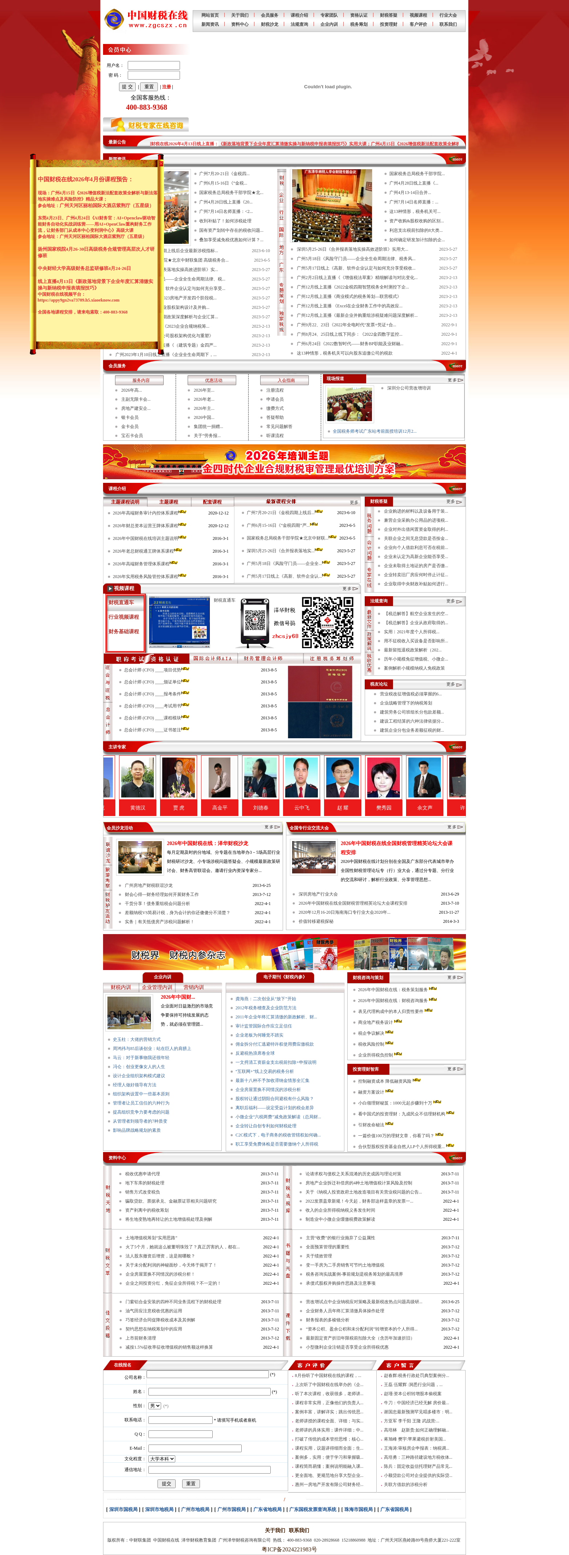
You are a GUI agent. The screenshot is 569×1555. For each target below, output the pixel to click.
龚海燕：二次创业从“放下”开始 (266, 998)
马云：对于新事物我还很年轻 (141, 1057)
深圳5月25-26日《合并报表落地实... (285, 550)
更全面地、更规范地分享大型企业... (329, 1475)
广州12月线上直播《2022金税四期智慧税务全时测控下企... (353, 287)
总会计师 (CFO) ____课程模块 (157, 717)
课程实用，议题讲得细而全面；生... (329, 1448)
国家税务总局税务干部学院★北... (231, 192)
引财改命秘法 (376, 1124)
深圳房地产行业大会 (318, 894)
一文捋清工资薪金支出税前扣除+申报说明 (276, 1062)
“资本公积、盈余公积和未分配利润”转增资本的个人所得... (362, 1329)
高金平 (248, 808)
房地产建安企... (136, 408)
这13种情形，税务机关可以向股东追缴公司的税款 (345, 353)
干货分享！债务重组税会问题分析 (157, 903)
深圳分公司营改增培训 (409, 388)
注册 (166, 86)
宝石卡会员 (132, 435)
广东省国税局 (394, 1509)
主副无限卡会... (136, 399)
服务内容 (141, 380)
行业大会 (448, 15)
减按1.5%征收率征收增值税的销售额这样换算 (169, 1347)
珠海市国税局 (358, 1509)
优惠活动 (213, 380)
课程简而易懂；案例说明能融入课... (329, 1466)
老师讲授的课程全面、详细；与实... (329, 1420)
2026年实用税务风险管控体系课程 (150, 576)
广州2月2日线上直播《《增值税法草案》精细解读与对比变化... (357, 277)
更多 (450, 501)
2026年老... (204, 399)
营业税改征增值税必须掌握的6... (411, 693)
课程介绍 (299, 15)
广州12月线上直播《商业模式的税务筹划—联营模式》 (349, 296)
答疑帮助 (275, 417)
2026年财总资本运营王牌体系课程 (150, 525)
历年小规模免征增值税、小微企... (416, 659)
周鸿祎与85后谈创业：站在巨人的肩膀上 (152, 1048)
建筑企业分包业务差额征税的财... (412, 730)
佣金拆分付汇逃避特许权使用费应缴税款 (275, 1044)
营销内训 (194, 987)
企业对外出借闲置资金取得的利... (416, 529)
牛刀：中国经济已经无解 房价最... (416, 1402)
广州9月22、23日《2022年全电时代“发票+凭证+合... (346, 324)
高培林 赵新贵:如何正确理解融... (416, 1430)
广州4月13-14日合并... (410, 192)
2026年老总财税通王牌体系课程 (148, 551)
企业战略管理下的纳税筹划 (406, 703)
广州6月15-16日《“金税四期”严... (283, 525)
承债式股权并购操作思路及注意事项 (341, 1283)
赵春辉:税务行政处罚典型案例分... (416, 1375)
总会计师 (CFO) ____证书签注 (157, 729)
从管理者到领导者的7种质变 (140, 1121)
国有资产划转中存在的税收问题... (231, 230)
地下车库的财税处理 (144, 1183)
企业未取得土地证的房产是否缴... (416, 565)
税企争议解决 (376, 1033)
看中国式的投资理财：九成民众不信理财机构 (406, 1113)
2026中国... (204, 417)
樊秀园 (412, 808)
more (457, 159)
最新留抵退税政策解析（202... (413, 650)
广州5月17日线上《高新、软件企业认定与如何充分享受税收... (356, 268)
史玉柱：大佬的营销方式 (137, 1039)
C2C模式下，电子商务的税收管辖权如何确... (278, 1135)
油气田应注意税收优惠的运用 (154, 1310)
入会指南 (286, 380)
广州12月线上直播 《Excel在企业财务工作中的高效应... (349, 305)
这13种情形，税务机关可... (415, 211)
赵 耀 (371, 808)
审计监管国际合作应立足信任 (264, 1026)
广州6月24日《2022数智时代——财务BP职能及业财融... (350, 343)
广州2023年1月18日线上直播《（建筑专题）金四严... (166, 345)
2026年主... (204, 408)
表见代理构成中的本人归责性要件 (396, 1011)
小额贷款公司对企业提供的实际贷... (418, 1475)
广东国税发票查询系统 (312, 1509)
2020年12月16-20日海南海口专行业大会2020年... (344, 912)
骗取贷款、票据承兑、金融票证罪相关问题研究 (171, 1201)
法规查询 (299, 24)
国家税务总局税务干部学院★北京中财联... (292, 538)
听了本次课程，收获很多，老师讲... (329, 1393)
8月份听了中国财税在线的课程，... (328, 1375)
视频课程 (418, 15)
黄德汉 (166, 808)
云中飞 (330, 808)
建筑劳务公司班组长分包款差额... (412, 712)
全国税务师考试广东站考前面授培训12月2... (375, 431)
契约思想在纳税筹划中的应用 (154, 1329)
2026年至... (204, 390)
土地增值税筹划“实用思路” (151, 1237)
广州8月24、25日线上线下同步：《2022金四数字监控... (349, 334)
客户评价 (418, 24)
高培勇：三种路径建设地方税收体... (418, 1457)
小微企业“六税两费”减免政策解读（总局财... (278, 1116)
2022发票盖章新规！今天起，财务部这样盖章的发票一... (359, 1201)
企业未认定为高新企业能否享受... (416, 556)
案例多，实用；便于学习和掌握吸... (329, 1457)
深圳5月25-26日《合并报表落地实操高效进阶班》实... (166, 269)
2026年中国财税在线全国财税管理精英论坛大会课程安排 (353, 903)
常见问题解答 (279, 426)
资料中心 (240, 24)
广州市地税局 (195, 1509)
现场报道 (335, 378)
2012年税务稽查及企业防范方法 (266, 1007)
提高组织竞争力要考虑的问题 (141, 1112)
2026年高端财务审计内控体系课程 (150, 513)
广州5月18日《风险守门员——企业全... (289, 563)
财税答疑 (388, 15)
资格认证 (359, 15)
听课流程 (275, 435)
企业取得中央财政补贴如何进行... (416, 583)
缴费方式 (275, 408)
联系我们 (448, 24)
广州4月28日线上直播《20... (226, 202)
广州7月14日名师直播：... (413, 202)
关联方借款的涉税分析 (405, 1484)
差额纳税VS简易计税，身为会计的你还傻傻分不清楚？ (177, 912)
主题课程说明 (125, 502)
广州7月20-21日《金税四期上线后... (285, 512)
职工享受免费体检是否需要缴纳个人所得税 (277, 1144)
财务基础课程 (124, 631)
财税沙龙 (269, 24)
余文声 (453, 808)
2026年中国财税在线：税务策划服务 (398, 989)
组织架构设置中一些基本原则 (141, 1093)
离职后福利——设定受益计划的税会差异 (275, 1107)
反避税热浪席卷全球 (255, 1053)
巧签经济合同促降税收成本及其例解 (160, 1319)
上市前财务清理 (141, 1338)
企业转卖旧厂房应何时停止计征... (416, 574)
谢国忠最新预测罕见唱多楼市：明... (418, 1411)
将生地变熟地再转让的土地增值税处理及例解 (168, 1219)
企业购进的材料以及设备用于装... (416, 511)
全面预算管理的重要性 (327, 1246)
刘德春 (289, 808)
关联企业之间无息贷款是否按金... (416, 538)
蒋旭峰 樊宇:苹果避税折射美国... (415, 1439)
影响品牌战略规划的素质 (137, 1130)
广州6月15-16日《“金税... (223, 183)
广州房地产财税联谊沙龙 (149, 885)
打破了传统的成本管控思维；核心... (329, 1439)
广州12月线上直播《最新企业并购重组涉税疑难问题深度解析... (357, 315)
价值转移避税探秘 (316, 921)
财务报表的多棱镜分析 (327, 1319)
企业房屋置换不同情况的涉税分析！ (160, 1274)
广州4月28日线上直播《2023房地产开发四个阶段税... (166, 297)
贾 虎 (207, 808)
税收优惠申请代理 (142, 1173)
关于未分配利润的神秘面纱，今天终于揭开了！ (171, 1265)
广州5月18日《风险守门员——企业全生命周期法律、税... (170, 279)
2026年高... (131, 390)
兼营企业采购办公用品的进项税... (416, 520)
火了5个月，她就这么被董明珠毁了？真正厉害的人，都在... (183, 1246)
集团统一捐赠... (208, 426)
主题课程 (168, 502)
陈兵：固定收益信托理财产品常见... (418, 1466)
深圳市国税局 (123, 1509)
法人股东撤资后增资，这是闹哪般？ (160, 1256)
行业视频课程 (124, 617)
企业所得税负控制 (380, 1055)
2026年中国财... (178, 997)
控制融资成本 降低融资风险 (390, 1081)
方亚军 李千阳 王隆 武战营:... (411, 1420)
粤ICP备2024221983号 (288, 1549)
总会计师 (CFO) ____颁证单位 (157, 681)
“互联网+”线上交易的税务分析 (265, 1071)
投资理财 (388, 24)
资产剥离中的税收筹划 (147, 1210)
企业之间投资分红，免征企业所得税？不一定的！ (173, 1283)
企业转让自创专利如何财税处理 (266, 1125)
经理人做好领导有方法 (134, 1084)
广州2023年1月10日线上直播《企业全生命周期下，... (166, 354)
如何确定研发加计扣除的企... (417, 239)
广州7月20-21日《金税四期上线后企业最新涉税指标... (166, 250)
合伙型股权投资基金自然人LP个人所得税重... (406, 1146)
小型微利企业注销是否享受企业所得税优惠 (347, 1347)
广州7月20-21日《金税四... (224, 173)
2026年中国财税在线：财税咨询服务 (398, 1000)
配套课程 (212, 502)
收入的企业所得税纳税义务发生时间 (340, 1210)
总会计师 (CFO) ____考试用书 (157, 705)
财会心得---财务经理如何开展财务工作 (162, 894)
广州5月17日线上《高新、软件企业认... (289, 576)
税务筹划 (359, 24)
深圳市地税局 (159, 1509)
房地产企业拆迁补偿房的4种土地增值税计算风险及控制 (359, 1183)
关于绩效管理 (319, 1256)
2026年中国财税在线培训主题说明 (150, 538)
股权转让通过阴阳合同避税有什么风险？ (275, 1098)
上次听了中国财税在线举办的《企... (329, 1384)
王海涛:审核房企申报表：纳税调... (416, 1448)
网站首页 (210, 15)
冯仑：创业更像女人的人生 (139, 1066)
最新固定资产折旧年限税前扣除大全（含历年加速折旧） (360, 1338)
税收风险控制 (376, 1044)
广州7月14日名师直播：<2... (226, 211)
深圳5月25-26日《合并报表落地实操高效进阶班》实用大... (352, 249)
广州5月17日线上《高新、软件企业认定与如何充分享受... (170, 288)
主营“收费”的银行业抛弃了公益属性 (340, 1237)
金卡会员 (130, 426)
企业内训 (329, 24)
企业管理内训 (157, 987)
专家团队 (329, 15)
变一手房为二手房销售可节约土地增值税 (345, 1265)
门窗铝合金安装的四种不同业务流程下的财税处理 (173, 1301)
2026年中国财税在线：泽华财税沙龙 (207, 843)
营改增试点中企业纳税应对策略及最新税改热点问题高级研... (364, 1301)
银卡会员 (130, 417)
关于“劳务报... (207, 435)
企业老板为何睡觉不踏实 (259, 1035)
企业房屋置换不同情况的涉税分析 (268, 1089)
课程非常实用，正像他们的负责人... (329, 1402)
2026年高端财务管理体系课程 (146, 563)
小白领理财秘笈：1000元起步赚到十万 (400, 1103)
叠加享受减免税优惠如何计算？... (231, 239)
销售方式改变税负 (142, 1192)
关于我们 (240, 15)
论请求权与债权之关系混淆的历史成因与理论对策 (353, 1173)
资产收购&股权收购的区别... (416, 220)
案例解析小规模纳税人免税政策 (414, 668)
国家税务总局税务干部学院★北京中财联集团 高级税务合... (172, 260)
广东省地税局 (267, 1509)
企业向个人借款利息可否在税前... (416, 547)
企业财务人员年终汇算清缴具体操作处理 (345, 1310)
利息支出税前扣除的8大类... (416, 230)
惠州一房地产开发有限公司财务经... (329, 1484)
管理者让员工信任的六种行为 (141, 1103)
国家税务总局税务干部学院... (417, 173)
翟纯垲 (125, 808)
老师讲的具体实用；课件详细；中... (329, 1430)
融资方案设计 (376, 1092)
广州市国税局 (231, 1509)
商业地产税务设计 (380, 1022)
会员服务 (269, 15)
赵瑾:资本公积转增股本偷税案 (413, 1393)
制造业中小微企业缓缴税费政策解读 (340, 1219)
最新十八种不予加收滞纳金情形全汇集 (273, 1080)
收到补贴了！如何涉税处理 (225, 220)
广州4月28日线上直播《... (413, 183)
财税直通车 (121, 602)
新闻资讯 (210, 24)
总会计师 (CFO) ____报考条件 (157, 693)
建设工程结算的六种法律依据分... (412, 721)
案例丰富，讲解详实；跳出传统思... (329, 1411)
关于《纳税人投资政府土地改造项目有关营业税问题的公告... (364, 1192)
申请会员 (275, 399)
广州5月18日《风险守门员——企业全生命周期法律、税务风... (356, 258)
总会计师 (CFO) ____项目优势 (157, 670)
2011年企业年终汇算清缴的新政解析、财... (276, 1016)
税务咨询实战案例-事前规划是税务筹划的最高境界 (354, 1274)
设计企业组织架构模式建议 (139, 1075)
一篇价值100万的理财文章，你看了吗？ (401, 1135)
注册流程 (275, 390)
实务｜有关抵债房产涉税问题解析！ (160, 921)
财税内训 (121, 987)
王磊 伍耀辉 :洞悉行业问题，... (413, 1384)
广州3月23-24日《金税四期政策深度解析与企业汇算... (166, 316)
